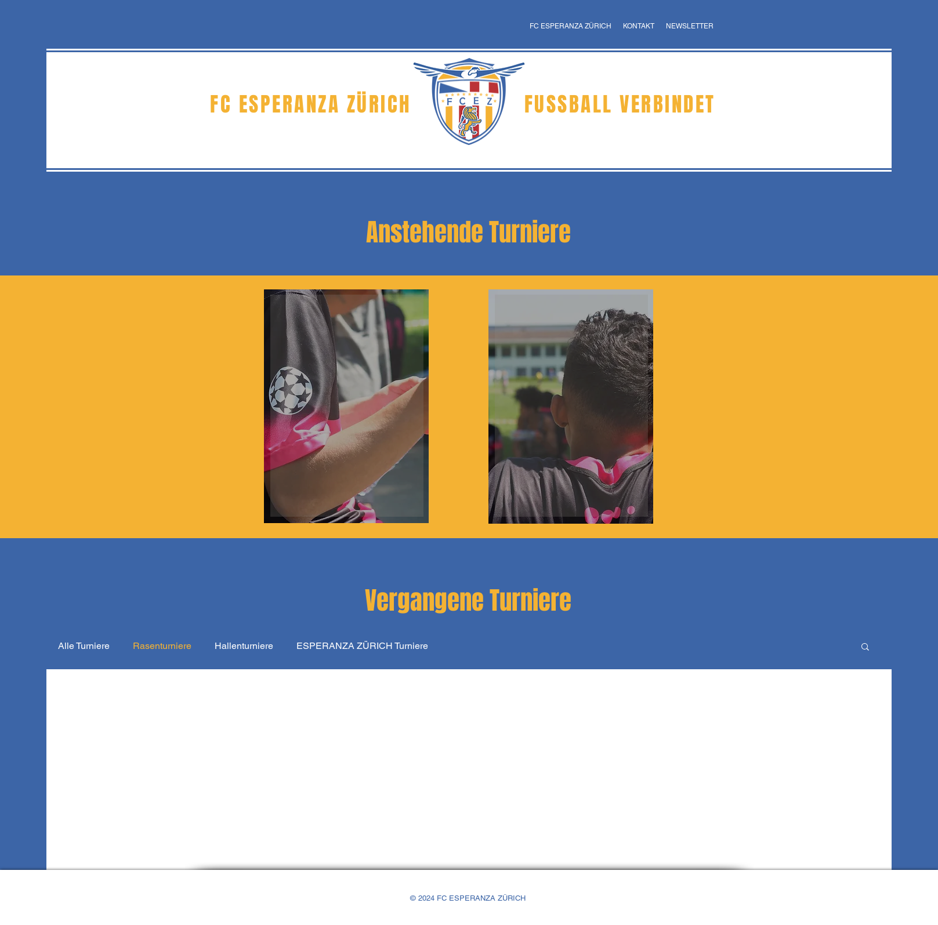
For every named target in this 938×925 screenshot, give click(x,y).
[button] (865, 647)
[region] (346, 406)
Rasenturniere (162, 645)
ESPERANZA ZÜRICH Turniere (362, 645)
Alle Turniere (84, 645)
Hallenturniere (244, 645)
